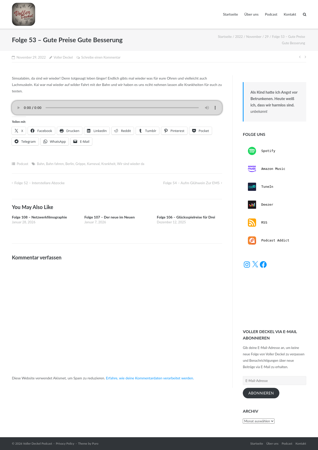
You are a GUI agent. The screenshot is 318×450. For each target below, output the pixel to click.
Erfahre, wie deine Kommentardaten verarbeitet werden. (150, 378)
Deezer (260, 205)
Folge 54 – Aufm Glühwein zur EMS (191, 183)
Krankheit (108, 164)
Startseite (230, 14)
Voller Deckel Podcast (37, 443)
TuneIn (260, 187)
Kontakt (290, 14)
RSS (257, 222)
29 (267, 37)
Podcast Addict (268, 240)
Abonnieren (261, 393)
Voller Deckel (63, 57)
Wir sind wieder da (130, 164)
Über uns (251, 14)
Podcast (271, 14)
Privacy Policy (65, 443)
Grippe (80, 164)
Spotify (261, 151)
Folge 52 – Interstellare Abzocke (39, 183)
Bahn (40, 164)
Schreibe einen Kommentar (100, 57)
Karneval (93, 164)
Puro (95, 443)
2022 (239, 37)
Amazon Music (266, 169)
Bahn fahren (55, 164)
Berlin (69, 164)
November (253, 37)
